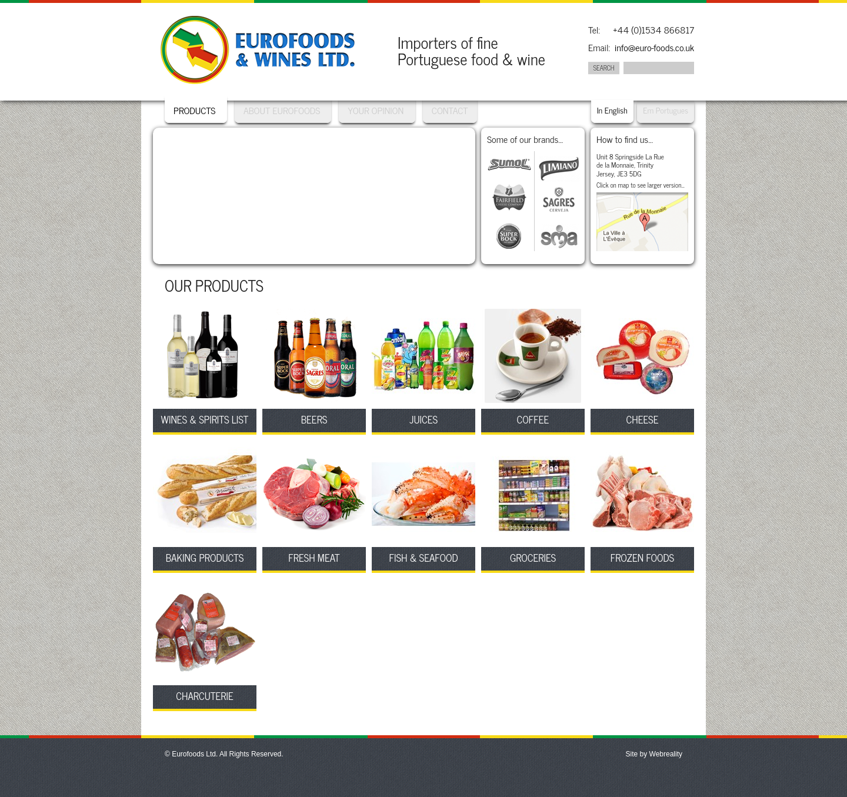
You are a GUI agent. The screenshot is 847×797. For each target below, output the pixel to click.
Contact (450, 110)
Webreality (665, 754)
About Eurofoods (283, 110)
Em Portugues (665, 109)
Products (194, 110)
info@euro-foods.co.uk (654, 48)
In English (612, 109)
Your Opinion (376, 110)
